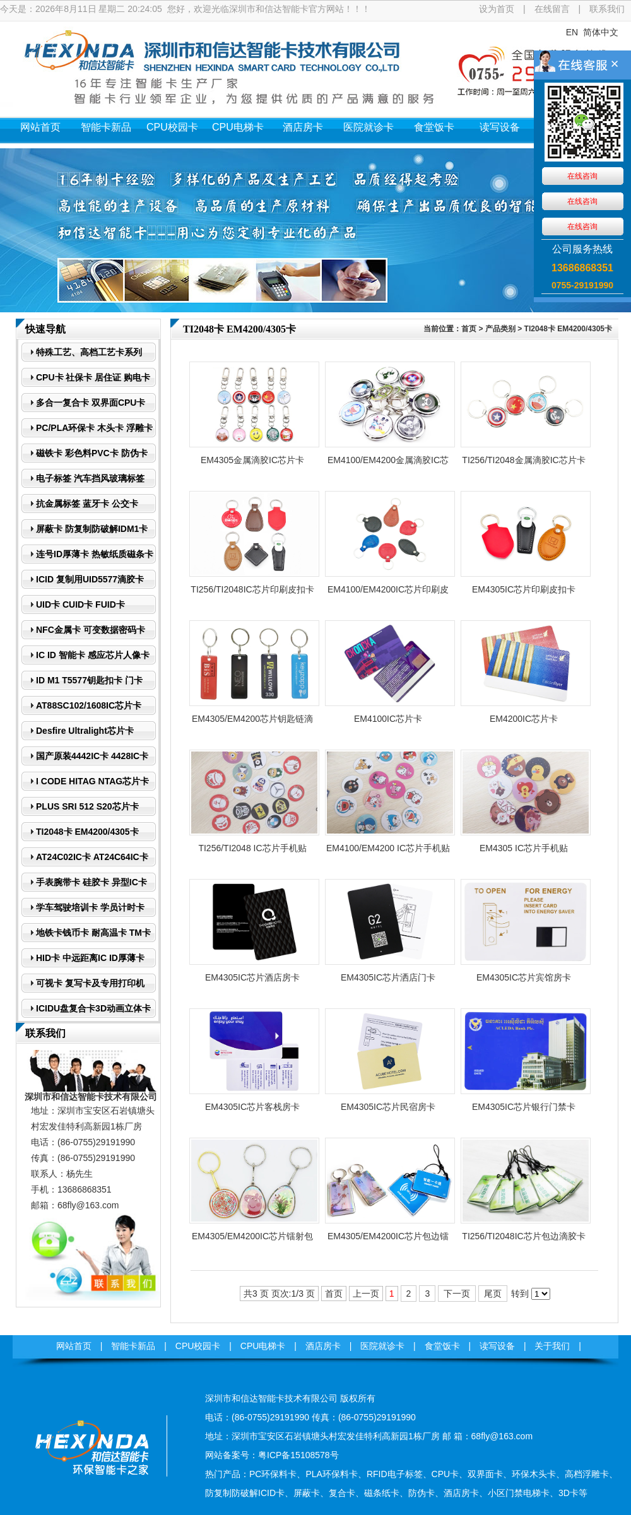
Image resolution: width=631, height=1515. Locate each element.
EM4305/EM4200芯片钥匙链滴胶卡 (252, 722)
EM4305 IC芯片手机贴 (524, 848)
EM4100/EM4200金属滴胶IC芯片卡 (388, 464)
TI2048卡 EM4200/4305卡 (568, 328)
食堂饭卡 (434, 127)
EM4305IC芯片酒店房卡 (252, 977)
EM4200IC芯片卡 (524, 719)
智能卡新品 (106, 127)
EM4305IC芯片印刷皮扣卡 (523, 589)
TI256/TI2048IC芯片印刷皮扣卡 (252, 589)
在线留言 (552, 9)
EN (572, 32)
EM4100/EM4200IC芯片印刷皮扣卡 (388, 593)
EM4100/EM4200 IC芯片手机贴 (388, 848)
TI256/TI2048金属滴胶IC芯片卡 (523, 460)
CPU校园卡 (172, 127)
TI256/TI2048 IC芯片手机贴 (252, 848)
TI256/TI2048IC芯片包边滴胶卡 (523, 1236)
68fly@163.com (88, 1205)
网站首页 (40, 127)
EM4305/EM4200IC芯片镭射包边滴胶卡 (252, 1240)
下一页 (457, 1293)
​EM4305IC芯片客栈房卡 (252, 1107)
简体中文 (600, 32)
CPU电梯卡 (238, 127)
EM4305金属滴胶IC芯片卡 (252, 460)
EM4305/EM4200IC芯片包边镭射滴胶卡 (388, 1240)
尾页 (493, 1293)
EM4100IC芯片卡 (388, 719)
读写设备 (500, 127)
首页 (468, 328)
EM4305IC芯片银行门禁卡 (523, 1107)
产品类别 (500, 328)
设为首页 (496, 9)
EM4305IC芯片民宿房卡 (388, 1107)
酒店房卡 (303, 127)
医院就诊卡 (368, 127)
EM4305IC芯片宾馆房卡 (523, 977)
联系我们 (607, 9)
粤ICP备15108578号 (298, 1455)
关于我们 (565, 127)
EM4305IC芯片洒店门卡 (388, 977)
